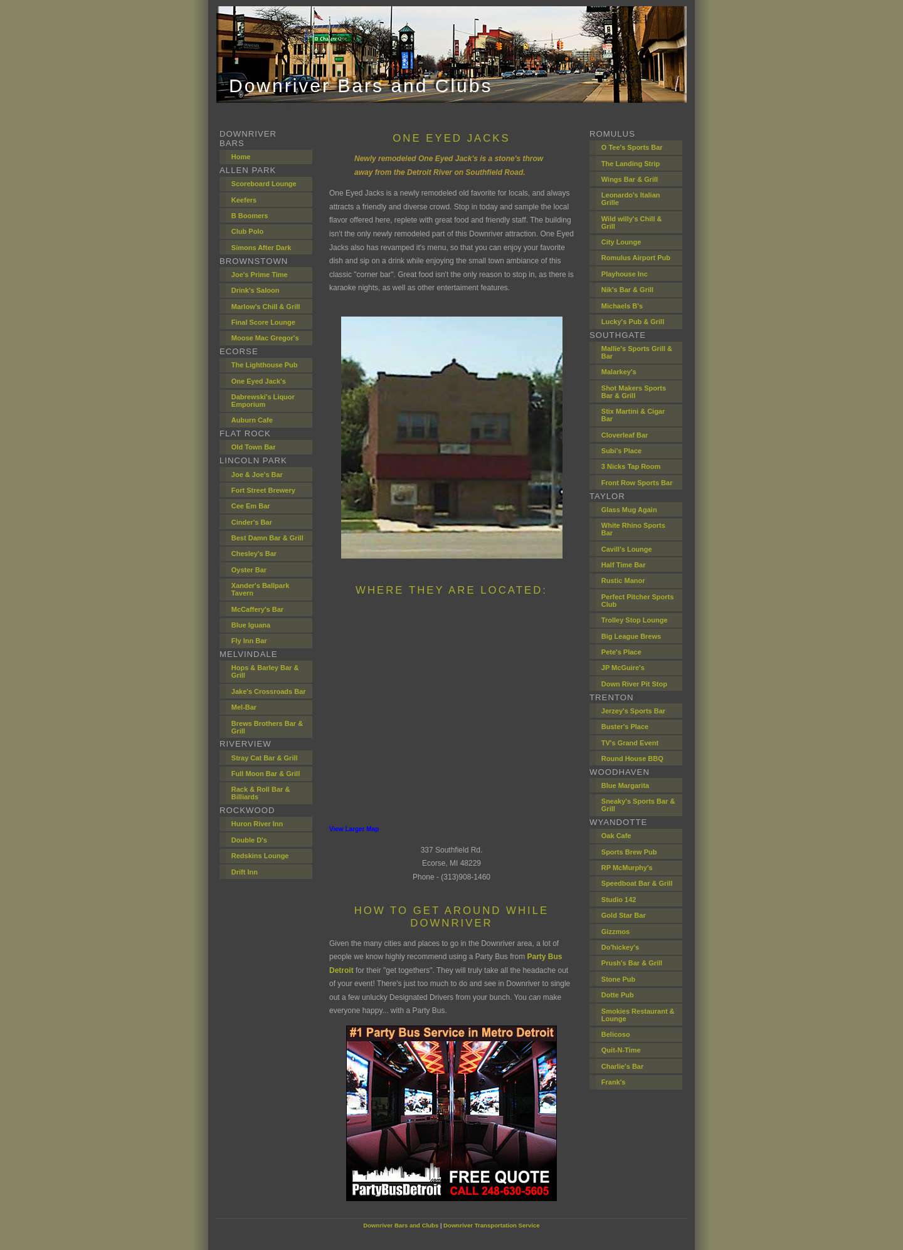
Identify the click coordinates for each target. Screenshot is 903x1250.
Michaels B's (622, 306)
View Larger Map (354, 829)
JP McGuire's (623, 667)
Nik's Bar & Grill (627, 289)
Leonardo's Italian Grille (630, 198)
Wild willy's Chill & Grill (631, 222)
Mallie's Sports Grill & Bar (636, 352)
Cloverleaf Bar (624, 435)
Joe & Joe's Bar (257, 474)
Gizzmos (615, 931)
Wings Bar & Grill (629, 179)
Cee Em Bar (250, 506)
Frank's (613, 1082)
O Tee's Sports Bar (632, 147)
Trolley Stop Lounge (634, 620)
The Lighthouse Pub (264, 365)
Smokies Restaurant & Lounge (638, 1014)
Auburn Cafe (252, 420)
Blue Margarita (625, 785)
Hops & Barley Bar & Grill (265, 671)
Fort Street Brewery (263, 490)
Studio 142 (618, 899)
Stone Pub (618, 979)
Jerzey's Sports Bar (633, 711)
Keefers (243, 200)
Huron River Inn (257, 823)
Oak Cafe (616, 835)
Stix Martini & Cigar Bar (633, 415)
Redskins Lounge (260, 855)
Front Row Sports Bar (637, 482)
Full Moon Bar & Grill (265, 773)
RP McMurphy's (627, 867)
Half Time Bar (623, 565)
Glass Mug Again (629, 509)
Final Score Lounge (263, 322)
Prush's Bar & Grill (631, 963)
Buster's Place (624, 726)
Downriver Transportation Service (491, 1225)
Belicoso (615, 1034)
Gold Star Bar (623, 915)
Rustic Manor (623, 580)
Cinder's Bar (251, 522)
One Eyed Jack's (258, 381)
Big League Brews (631, 636)
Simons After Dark (261, 247)
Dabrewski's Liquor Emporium (263, 400)
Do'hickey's (620, 947)
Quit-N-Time (621, 1050)
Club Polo (247, 231)
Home (241, 156)
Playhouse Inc (624, 274)
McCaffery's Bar (257, 609)
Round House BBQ (632, 758)
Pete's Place (621, 652)
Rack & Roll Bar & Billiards (260, 793)
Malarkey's (618, 372)
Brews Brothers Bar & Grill (267, 727)
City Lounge (621, 242)
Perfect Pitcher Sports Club (637, 600)
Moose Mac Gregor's (265, 338)
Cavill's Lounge (626, 549)
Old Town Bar (253, 447)
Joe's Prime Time (259, 274)
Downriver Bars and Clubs (400, 1225)
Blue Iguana (250, 625)
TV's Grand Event (629, 743)
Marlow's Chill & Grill (265, 306)
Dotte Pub (617, 995)
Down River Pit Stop (634, 684)
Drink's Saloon (255, 290)
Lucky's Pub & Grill (632, 321)
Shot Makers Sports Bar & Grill (633, 391)
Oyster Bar (249, 570)
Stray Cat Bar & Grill (264, 758)
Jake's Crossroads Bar (268, 691)
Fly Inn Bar (249, 640)
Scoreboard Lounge (264, 183)
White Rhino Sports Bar (633, 529)
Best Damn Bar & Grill (267, 538)
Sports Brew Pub (629, 852)
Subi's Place (621, 450)
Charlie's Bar (622, 1066)
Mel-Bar (243, 707)
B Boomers (249, 215)
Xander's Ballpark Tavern (260, 589)
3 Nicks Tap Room (631, 466)
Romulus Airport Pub (635, 257)
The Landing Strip (630, 163)
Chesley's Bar (254, 553)
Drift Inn (244, 872)
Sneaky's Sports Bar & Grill (638, 804)
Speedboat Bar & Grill (637, 883)
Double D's (249, 840)
